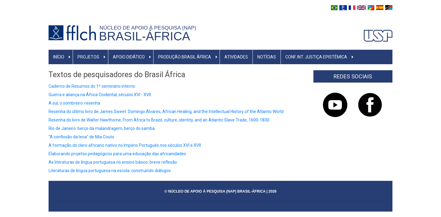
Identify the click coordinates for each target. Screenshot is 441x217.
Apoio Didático (129, 57)
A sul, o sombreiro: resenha (74, 103)
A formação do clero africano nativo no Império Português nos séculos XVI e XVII (125, 145)
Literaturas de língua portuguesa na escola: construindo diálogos (110, 170)
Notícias (266, 57)
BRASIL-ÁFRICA (144, 36)
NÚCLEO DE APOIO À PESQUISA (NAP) (149, 28)
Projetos (88, 57)
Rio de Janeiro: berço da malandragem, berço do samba (102, 128)
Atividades (236, 57)
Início (58, 57)
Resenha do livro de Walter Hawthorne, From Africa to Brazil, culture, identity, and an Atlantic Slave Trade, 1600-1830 (159, 120)
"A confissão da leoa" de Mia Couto (81, 136)
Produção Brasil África (184, 57)
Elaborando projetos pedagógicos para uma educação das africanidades (117, 153)
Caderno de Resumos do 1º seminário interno (92, 86)
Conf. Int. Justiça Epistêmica (316, 57)
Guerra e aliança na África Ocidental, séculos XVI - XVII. (100, 94)
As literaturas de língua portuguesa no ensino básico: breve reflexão (113, 162)
